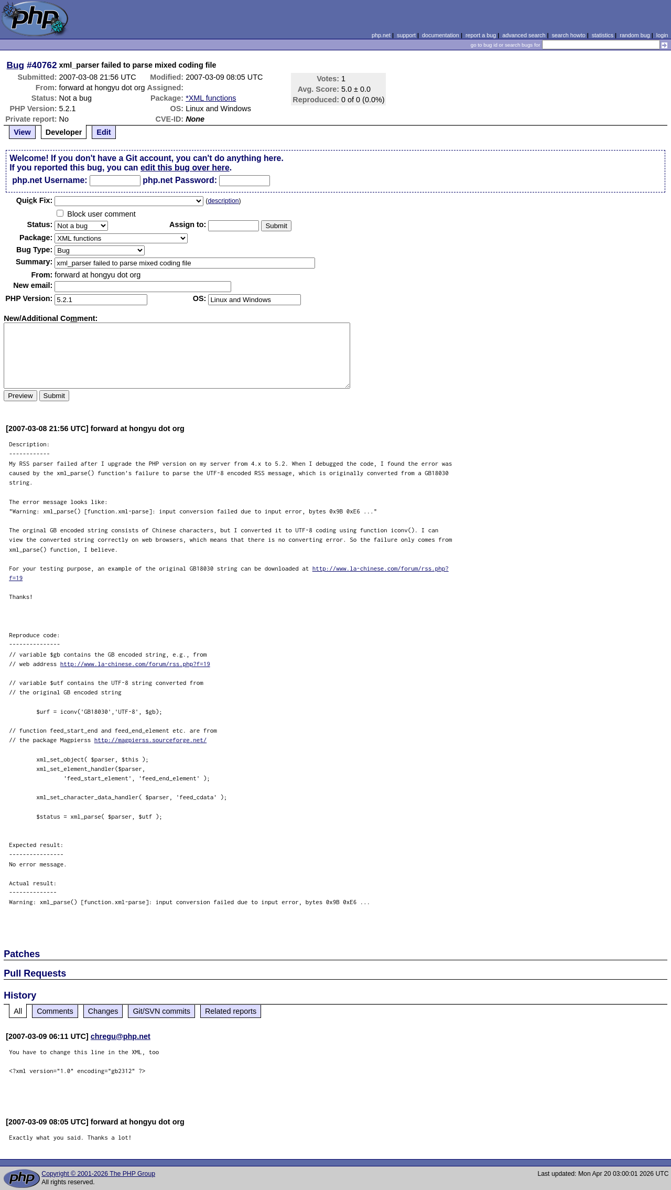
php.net (381, 35)
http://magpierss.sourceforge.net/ (150, 739)
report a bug (481, 35)
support (406, 35)
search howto (568, 35)
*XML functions (211, 98)
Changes (103, 1011)
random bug (635, 35)
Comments (55, 1011)
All (18, 1011)
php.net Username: (49, 180)
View (22, 132)
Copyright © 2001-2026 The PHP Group (98, 1173)
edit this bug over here (185, 167)
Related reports (230, 1011)
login (662, 35)
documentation (440, 35)
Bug (16, 65)
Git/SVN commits (161, 1011)
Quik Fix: (34, 200)
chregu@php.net (120, 1036)
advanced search (523, 35)
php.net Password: (180, 180)
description (223, 201)
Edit (103, 132)
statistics (602, 35)
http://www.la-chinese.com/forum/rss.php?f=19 (135, 663)
